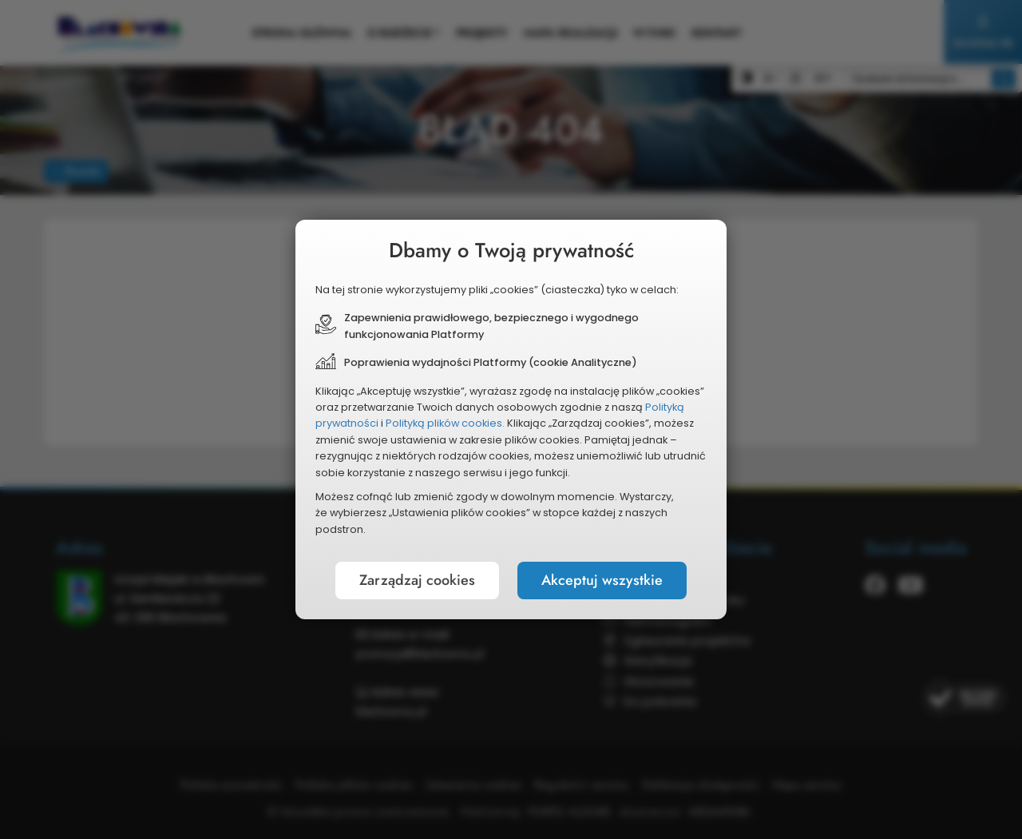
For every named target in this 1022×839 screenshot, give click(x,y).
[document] (511, 419)
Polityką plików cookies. (445, 423)
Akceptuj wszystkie (602, 580)
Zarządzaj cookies (417, 580)
